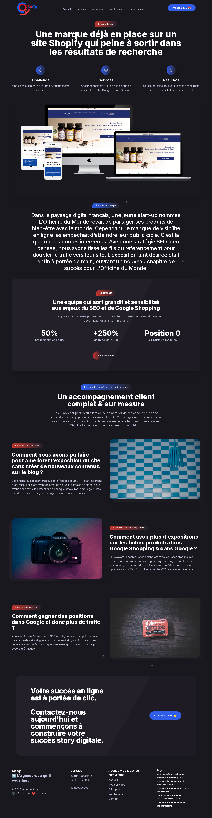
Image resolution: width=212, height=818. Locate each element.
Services (81, 9)
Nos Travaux (115, 9)
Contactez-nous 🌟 (165, 715)
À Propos (97, 9)
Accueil (66, 9)
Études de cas (136, 9)
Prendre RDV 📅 (181, 7)
